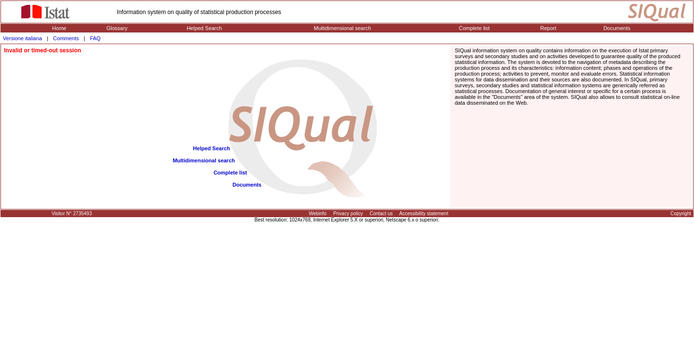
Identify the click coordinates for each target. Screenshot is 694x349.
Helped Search (204, 28)
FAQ (95, 38)
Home (59, 28)
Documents (617, 28)
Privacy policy (348, 213)
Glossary (117, 28)
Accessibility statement (423, 213)
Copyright (680, 213)
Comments (66, 38)
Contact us (381, 213)
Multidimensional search (342, 28)
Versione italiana (22, 38)
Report (548, 28)
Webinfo (318, 213)
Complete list (474, 28)
